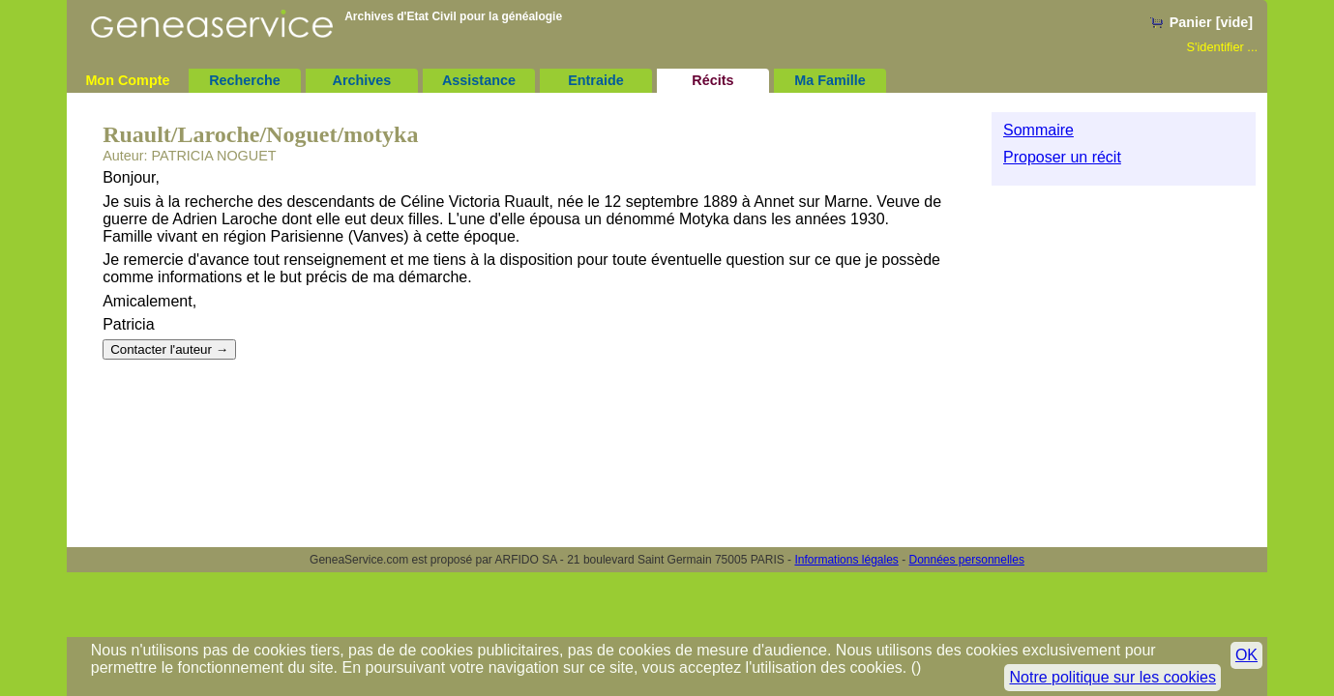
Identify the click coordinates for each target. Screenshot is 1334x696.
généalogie (531, 16)
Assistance (479, 80)
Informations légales (846, 559)
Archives (362, 80)
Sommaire (1038, 130)
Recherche (245, 80)
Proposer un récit (1062, 157)
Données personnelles (966, 559)
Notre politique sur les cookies (1112, 677)
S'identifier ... (1222, 47)
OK (1246, 655)
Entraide (596, 80)
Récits (712, 80)
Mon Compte (127, 80)
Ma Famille (830, 80)
